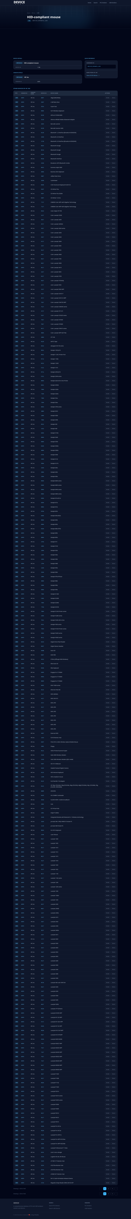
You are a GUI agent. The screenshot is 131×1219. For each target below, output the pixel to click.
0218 (42, 115)
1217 (42, 913)
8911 (42, 350)
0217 (42, 904)
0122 (42, 772)
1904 (42, 415)
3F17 (42, 1087)
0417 (42, 887)
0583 (42, 676)
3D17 (42, 1074)
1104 (42, 568)
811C (42, 690)
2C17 (42, 869)
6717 (42, 241)
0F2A (42, 982)
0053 (42, 380)
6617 (42, 1004)
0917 (42, 969)
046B (42, 650)
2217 (42, 289)
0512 (42, 424)
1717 (42, 939)
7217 (42, 1061)
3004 (42, 581)
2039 (42, 180)
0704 (42, 511)
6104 (42, 446)
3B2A (42, 333)
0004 (42, 537)
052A (42, 1030)
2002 (42, 804)
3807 (42, 176)
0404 (42, 515)
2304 (42, 476)
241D (42, 759)
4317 (42, 293)
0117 (42, 961)
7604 (42, 420)
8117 (42, 1117)
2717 (42, 233)
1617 (42, 934)
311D (42, 119)
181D (42, 137)
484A (42, 663)
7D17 (42, 302)
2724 (42, 1183)
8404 (42, 485)
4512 (42, 659)
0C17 (42, 847)
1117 (42, 895)
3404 (42, 459)
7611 (42, 620)
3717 (42, 703)
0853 (42, 685)
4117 (42, 860)
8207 (42, 742)
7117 (42, 206)
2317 (42, 995)
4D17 (42, 724)
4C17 (42, 720)
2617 (42, 228)
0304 (42, 498)
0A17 (42, 259)
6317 (42, 280)
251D (42, 755)
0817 (42, 965)
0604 (42, 520)
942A (42, 1126)
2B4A (42, 172)
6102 (42, 768)
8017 (42, 1122)
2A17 (42, 926)
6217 (42, 276)
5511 (42, 624)
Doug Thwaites (35, 1215)
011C (42, 781)
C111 (42, 367)
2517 (42, 917)
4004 (42, 337)
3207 (42, 102)
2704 (42, 542)
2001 (42, 746)
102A (42, 1148)
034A (42, 668)
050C (42, 111)
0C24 (42, 150)
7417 (42, 1052)
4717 (42, 311)
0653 (42, 407)
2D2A (42, 1143)
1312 (42, 428)
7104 (42, 394)
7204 (42, 402)
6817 (42, 263)
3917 (42, 1091)
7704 (42, 607)
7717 (42, 202)
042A (42, 1026)
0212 (42, 363)
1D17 (42, 900)
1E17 (42, 878)
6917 (42, 254)
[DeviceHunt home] (19, 3)
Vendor (107, 97)
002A (42, 1082)
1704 (42, 563)
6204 (42, 433)
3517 (42, 978)
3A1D (42, 800)
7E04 (42, 629)
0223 (42, 642)
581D (42, 1178)
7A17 (42, 1043)
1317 (42, 843)
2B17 (42, 865)
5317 (42, 315)
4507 (42, 733)
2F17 (42, 224)
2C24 (42, 1156)
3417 (42, 956)
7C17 (42, 307)
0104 (42, 528)
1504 (42, 550)
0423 (42, 795)
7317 (42, 1109)
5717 (42, 1022)
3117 (42, 694)
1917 (42, 974)
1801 (42, 813)
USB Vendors (113, 2)
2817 (42, 237)
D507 (42, 98)
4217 (42, 698)
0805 (42, 791)
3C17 (42, 707)
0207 (42, 193)
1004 (42, 576)
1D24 (42, 124)
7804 (42, 594)
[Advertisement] (65, 42)
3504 (42, 463)
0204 (42, 502)
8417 (42, 1065)
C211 (42, 376)
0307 (42, 198)
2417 (42, 991)
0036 (42, 185)
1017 (42, 891)
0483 (42, 672)
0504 (42, 533)
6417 (42, 1000)
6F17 (42, 328)
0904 (42, 524)
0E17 (42, 856)
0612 (42, 167)
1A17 (42, 272)
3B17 (42, 1013)
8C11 (42, 637)
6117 (42, 250)
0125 (42, 341)
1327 (42, 808)
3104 (42, 572)
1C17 (42, 215)
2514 (42, 106)
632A (42, 1039)
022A (42, 1008)
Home (89, 2)
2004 (42, 472)
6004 (42, 441)
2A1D (42, 817)
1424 (42, 737)
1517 (42, 246)
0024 (42, 830)
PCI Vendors (103, 2)
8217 (42, 1113)
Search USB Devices (54, 1208)
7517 (42, 1048)
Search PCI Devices (54, 1205)
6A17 (42, 987)
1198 (42, 777)
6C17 (42, 267)
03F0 (22, 98)
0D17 (42, 852)
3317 (42, 952)
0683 (42, 681)
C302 (42, 598)
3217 (42, 948)
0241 (42, 1152)
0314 (42, 346)
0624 (42, 145)
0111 (42, 750)
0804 (42, 507)
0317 (42, 882)
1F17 (42, 285)
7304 (42, 398)
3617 (42, 219)
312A (42, 1135)
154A (42, 834)
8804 (42, 494)
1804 (42, 546)
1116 (42, 826)
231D (42, 163)
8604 (42, 437)
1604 (42, 559)
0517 (42, 839)
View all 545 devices (93, 75)
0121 (42, 786)
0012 (42, 354)
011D (42, 132)
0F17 (42, 874)
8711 (42, 372)
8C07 (42, 646)
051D (42, 159)
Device (113, 97)
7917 (42, 1056)
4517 (42, 716)
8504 (42, 481)
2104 (42, 468)
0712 (42, 359)
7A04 (42, 602)
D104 (42, 154)
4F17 (42, 298)
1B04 (42, 411)
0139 (42, 128)
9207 (42, 764)
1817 (42, 943)
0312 (42, 211)
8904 (42, 489)
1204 (42, 555)
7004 (42, 389)
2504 (42, 633)
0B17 (42, 908)
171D (42, 141)
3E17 (42, 1078)
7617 (42, 1104)
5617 (42, 1017)
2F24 (42, 1170)
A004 (42, 450)
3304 (42, 585)
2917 (42, 921)
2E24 (42, 1165)
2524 (42, 1174)
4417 (42, 711)
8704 (42, 454)
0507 (42, 655)
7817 (42, 320)
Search (95, 2)
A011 (42, 385)
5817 (42, 1035)
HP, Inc (33, 13)
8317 (42, 1069)
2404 (42, 616)
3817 (42, 1096)
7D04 (42, 611)
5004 (42, 589)
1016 (42, 821)
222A (42, 1139)
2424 (42, 1161)
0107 (42, 189)
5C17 (42, 1100)
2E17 (42, 930)
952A (42, 1130)
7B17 (42, 324)
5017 (42, 729)
